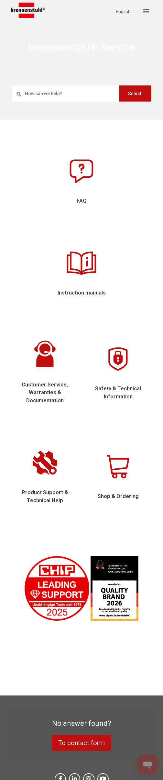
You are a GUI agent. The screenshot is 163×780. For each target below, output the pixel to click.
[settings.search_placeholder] (81, 93)
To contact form (81, 743)
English (123, 12)
